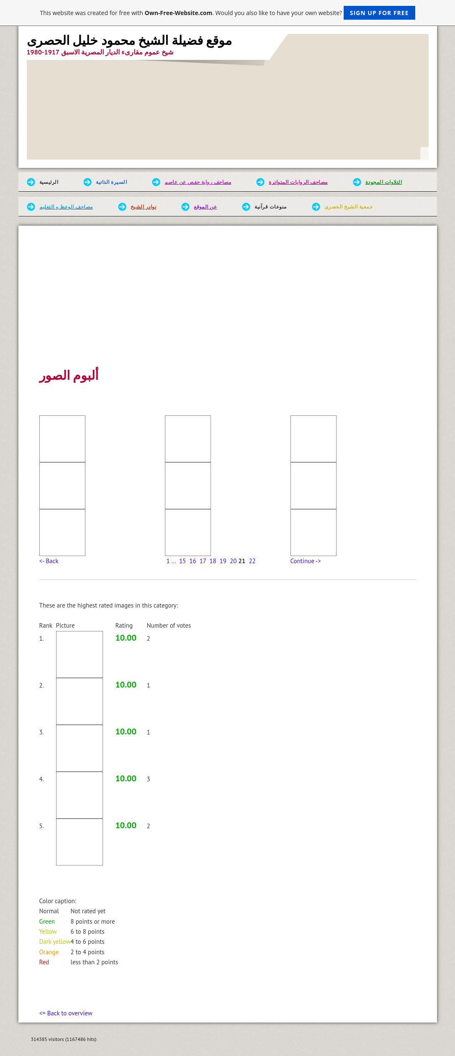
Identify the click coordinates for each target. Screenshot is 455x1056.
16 (192, 561)
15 (182, 561)
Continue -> (305, 561)
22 (252, 561)
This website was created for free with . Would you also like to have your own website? (227, 13)
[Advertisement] (227, 302)
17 (203, 561)
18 (212, 561)
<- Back (48, 561)
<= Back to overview (66, 1013)
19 (223, 561)
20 (233, 561)
